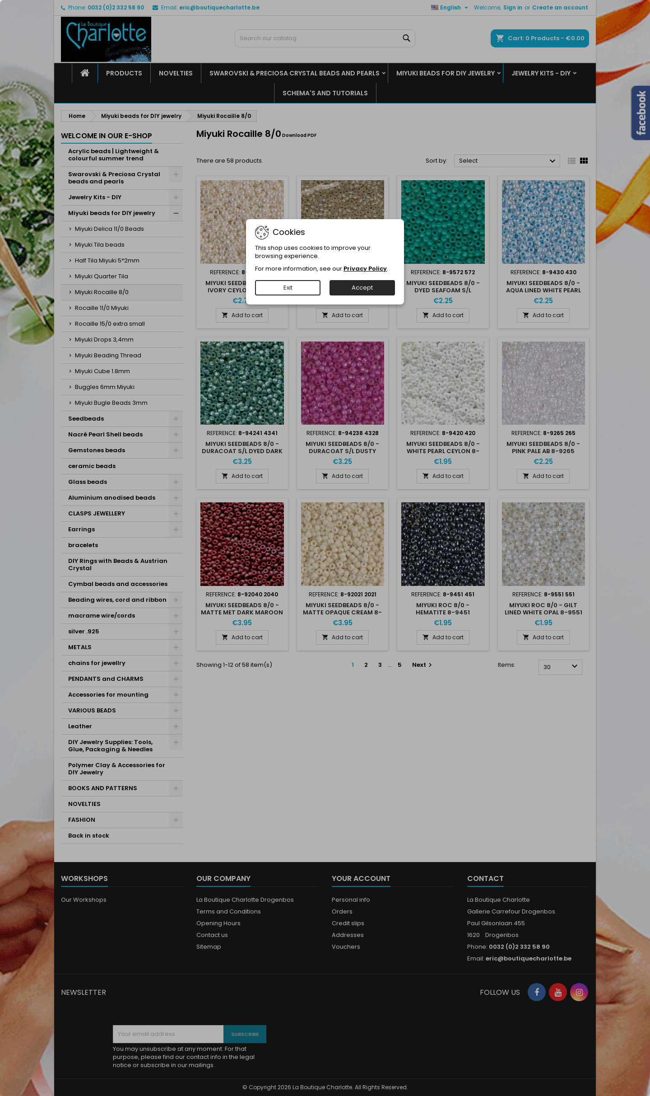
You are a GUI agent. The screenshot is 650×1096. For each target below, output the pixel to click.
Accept (362, 287)
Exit (287, 287)
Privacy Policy (365, 268)
